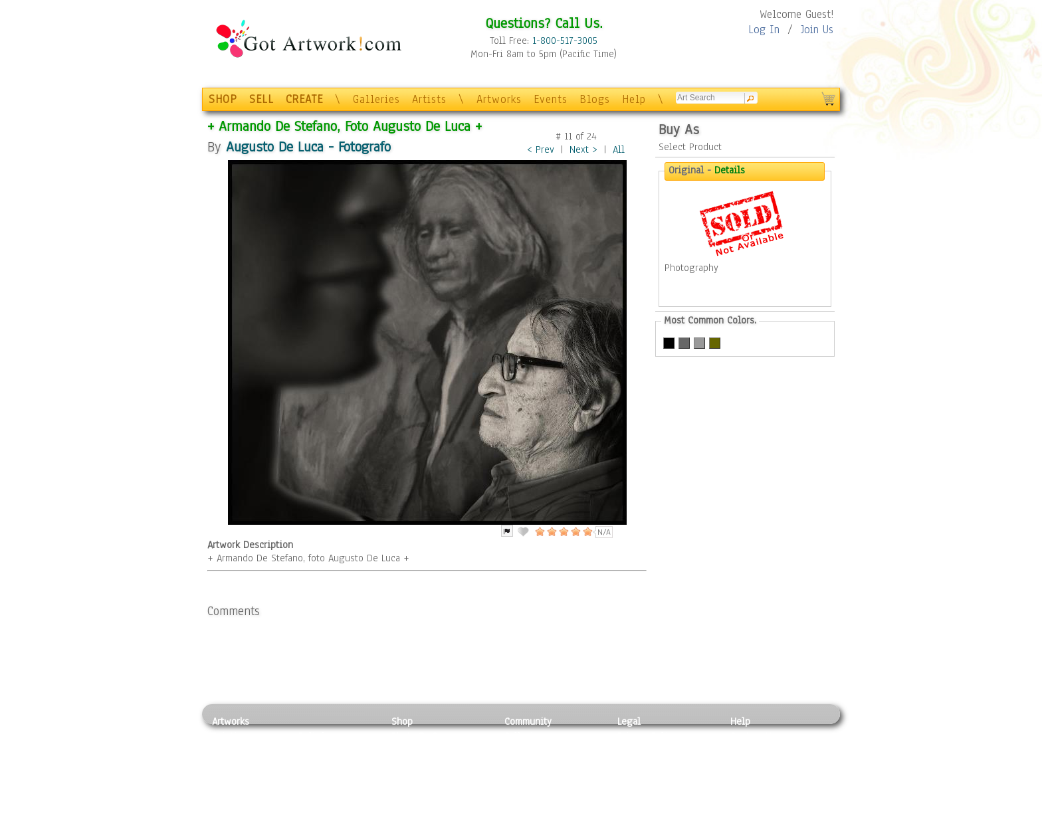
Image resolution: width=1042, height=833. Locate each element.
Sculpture (232, 810)
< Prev (540, 149)
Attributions (639, 766)
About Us (749, 766)
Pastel (311, 751)
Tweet (743, 825)
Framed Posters (423, 751)
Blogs (594, 99)
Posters (407, 766)
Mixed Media (239, 795)
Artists (429, 99)
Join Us (817, 29)
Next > (583, 149)
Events (551, 99)
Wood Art (317, 766)
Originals (411, 810)
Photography (239, 751)
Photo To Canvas (426, 736)
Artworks (499, 99)
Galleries (376, 99)
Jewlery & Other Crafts (338, 826)
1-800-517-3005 (564, 40)
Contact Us (753, 736)
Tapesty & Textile (335, 795)
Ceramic (315, 781)
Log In (764, 29)
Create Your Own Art (434, 825)
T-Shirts (408, 795)
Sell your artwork (541, 795)
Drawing (230, 766)
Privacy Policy (647, 736)
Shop (402, 721)
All (619, 149)
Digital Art (234, 781)
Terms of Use (645, 751)
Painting (230, 736)
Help (634, 99)
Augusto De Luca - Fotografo (308, 146)
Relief (311, 736)
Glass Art (317, 810)
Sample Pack (757, 751)
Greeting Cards (423, 781)
